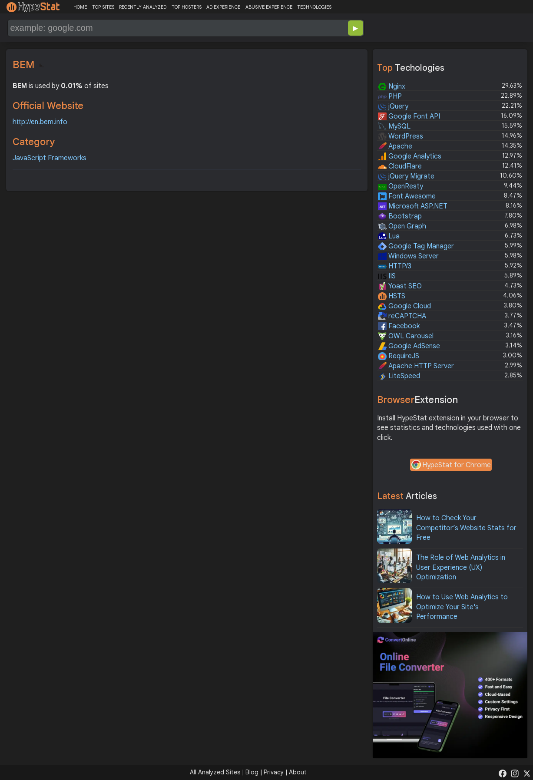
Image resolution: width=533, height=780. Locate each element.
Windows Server (408, 256)
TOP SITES (103, 7)
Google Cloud (404, 306)
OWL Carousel (406, 336)
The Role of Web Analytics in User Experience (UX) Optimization (460, 567)
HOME (80, 7)
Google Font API (409, 116)
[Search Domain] (157, 28)
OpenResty (400, 186)
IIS (387, 276)
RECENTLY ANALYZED (142, 7)
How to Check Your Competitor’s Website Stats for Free (466, 528)
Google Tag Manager (416, 246)
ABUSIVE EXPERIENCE (268, 7)
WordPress (400, 136)
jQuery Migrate (406, 176)
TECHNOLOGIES (314, 7)
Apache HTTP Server (416, 366)
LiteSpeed (399, 376)
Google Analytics (409, 156)
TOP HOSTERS (187, 7)
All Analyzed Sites (215, 772)
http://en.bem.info (40, 122)
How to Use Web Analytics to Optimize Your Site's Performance (462, 607)
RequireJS (398, 356)
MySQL (394, 126)
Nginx (391, 86)
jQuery (393, 106)
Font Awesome (407, 196)
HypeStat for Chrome (451, 465)
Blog (251, 772)
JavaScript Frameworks (49, 158)
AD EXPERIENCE (223, 7)
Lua (389, 236)
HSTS (391, 296)
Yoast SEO (400, 286)
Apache (395, 146)
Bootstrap (400, 216)
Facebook (399, 326)
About (298, 772)
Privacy (274, 772)
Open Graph (402, 226)
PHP (390, 96)
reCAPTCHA (402, 316)
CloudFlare (400, 166)
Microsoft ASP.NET (412, 206)
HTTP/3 (394, 266)
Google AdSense (409, 346)
